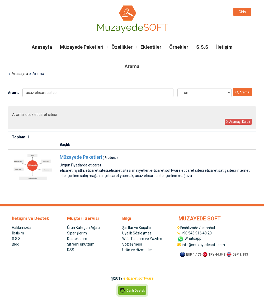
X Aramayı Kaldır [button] (238, 122)
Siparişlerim (77, 233)
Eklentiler (150, 47)
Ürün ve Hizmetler (137, 250)
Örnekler (178, 47)
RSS (70, 250)
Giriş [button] (242, 12)
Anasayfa (42, 47)
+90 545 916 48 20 (194, 233)
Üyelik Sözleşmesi (137, 233)
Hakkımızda (21, 227)
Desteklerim (77, 239)
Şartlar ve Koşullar (137, 227)
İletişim (224, 47)
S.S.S (202, 47)
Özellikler (122, 47)
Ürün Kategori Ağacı (83, 227)
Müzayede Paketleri (81, 47)
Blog (15, 244)
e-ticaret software (138, 278)
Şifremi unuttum (81, 244)
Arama (13, 92)
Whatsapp (189, 238)
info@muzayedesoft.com (201, 245)
